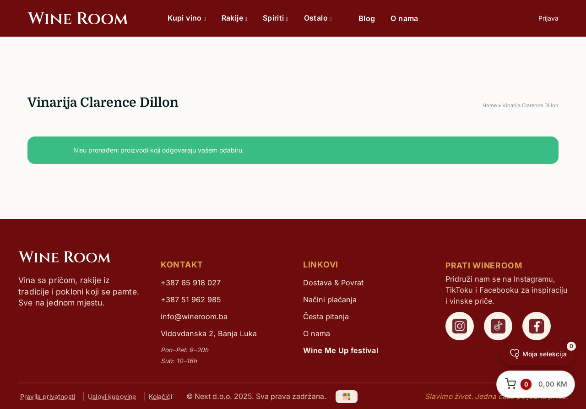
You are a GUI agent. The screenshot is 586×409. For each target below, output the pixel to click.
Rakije (234, 17)
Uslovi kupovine (112, 396)
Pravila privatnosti (47, 396)
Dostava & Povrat (333, 282)
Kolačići (160, 396)
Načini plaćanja (330, 299)
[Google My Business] (347, 396)
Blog (366, 18)
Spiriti (275, 17)
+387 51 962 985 (191, 299)
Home (490, 105)
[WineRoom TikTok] (498, 326)
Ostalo (318, 17)
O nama (404, 18)
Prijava (548, 18)
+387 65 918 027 (191, 282)
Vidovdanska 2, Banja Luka (209, 333)
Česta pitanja (326, 316)
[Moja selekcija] (538, 354)
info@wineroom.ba (194, 316)
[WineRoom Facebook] (536, 326)
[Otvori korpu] (535, 384)
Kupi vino (187, 17)
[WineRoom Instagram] (459, 326)
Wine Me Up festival (340, 350)
